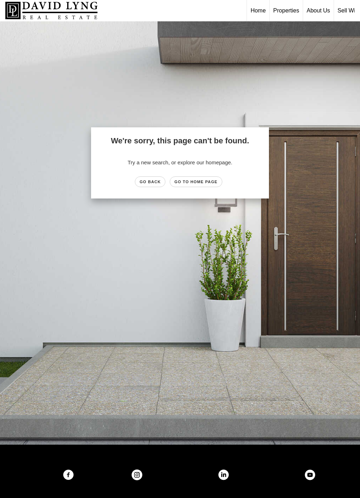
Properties (286, 10)
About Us (318, 10)
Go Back (150, 182)
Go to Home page (195, 182)
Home (258, 10)
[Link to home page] (55, 10)
